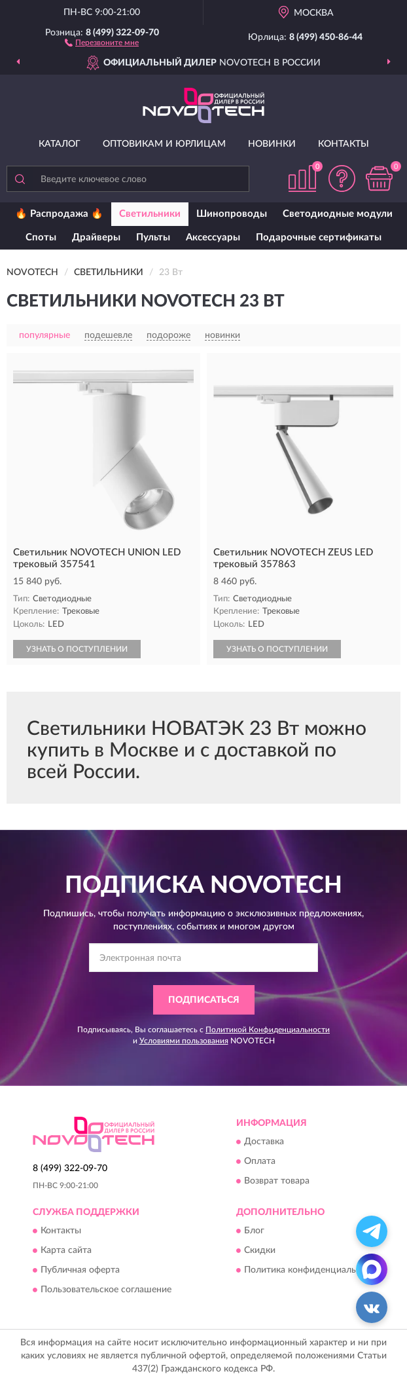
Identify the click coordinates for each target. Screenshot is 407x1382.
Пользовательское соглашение (106, 1290)
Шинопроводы (231, 214)
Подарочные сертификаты (318, 237)
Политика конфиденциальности (312, 1270)
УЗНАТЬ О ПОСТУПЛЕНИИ (77, 649)
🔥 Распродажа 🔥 (59, 214)
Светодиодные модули (338, 214)
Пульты (153, 237)
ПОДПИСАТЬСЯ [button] (203, 1000)
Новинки (272, 144)
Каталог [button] (59, 144)
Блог (254, 1231)
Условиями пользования (183, 1041)
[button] (102, 42)
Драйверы (96, 237)
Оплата (259, 1162)
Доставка (264, 1142)
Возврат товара (277, 1181)
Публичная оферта (80, 1270)
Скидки (259, 1251)
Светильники (150, 214)
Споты (41, 237)
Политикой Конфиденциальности (267, 1030)
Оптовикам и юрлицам (164, 144)
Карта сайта (66, 1251)
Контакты (343, 144)
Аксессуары (213, 237)
